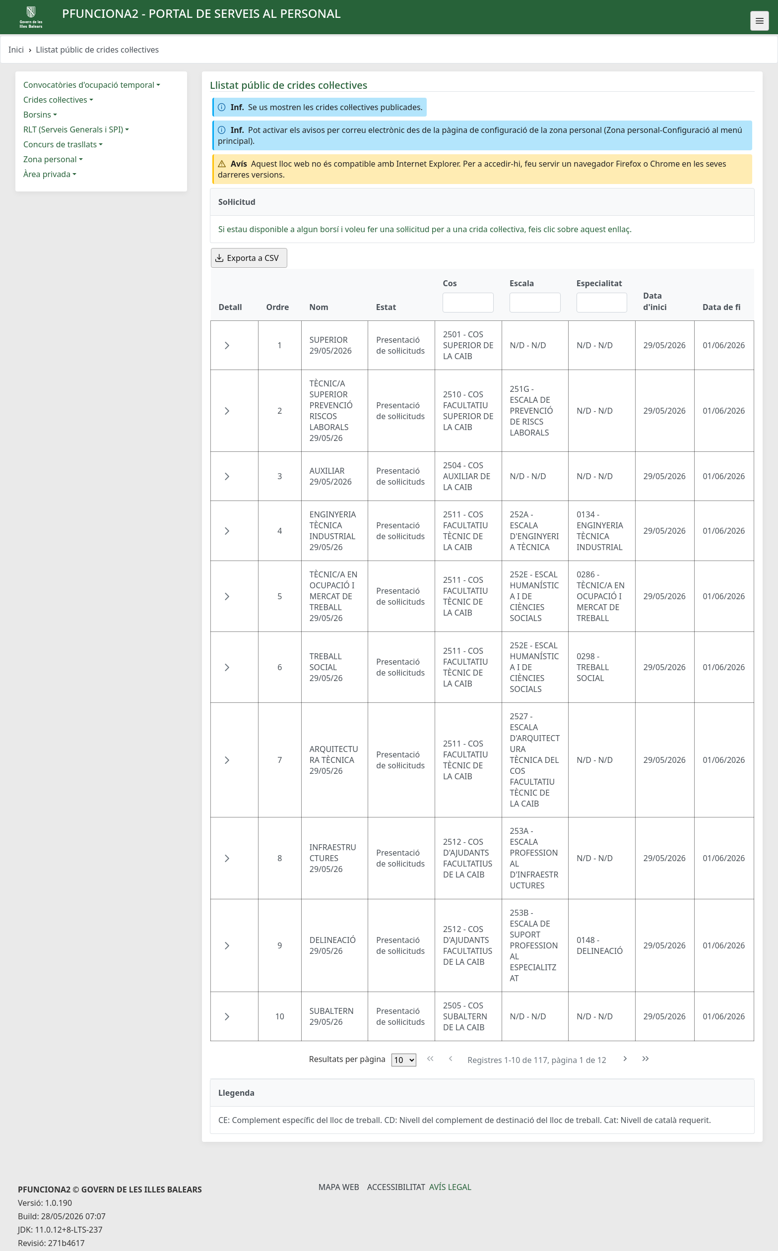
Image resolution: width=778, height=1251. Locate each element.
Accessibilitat (396, 1187)
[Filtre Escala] (535, 303)
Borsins (37, 114)
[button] (227, 345)
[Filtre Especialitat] (602, 303)
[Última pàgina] (646, 1059)
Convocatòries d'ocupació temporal (88, 84)
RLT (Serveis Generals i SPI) (73, 129)
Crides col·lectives (55, 99)
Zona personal (50, 159)
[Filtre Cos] (468, 303)
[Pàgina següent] (625, 1059)
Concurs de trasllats (60, 144)
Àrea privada (46, 174)
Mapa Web (339, 1187)
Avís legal (450, 1187)
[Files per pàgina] (403, 1060)
